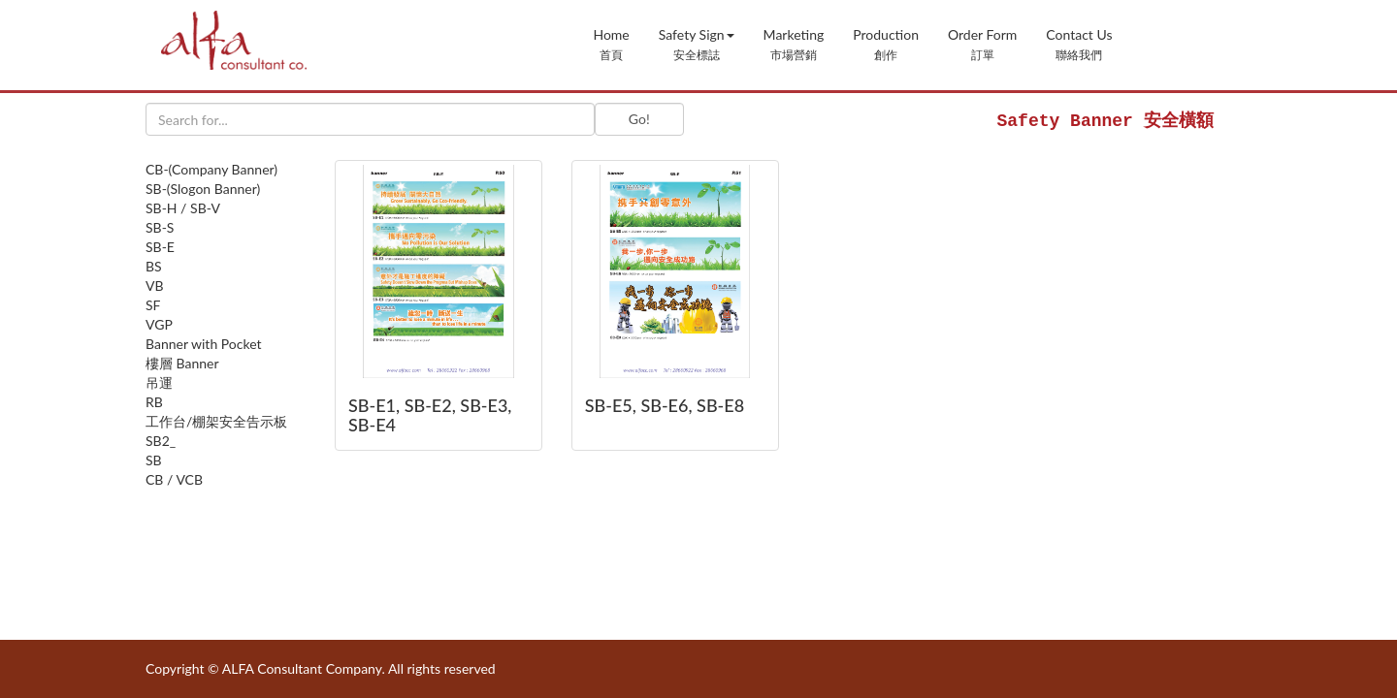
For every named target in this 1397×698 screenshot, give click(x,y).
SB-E (160, 246)
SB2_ (161, 440)
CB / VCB (174, 479)
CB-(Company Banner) (211, 169)
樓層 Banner (182, 363)
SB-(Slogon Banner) (203, 188)
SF (153, 305)
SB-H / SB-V (183, 208)
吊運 (159, 382)
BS (154, 266)
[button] (696, 43)
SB (154, 460)
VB (155, 285)
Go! (639, 119)
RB (154, 402)
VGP (159, 324)
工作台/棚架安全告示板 (216, 421)
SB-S (160, 227)
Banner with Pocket (204, 343)
